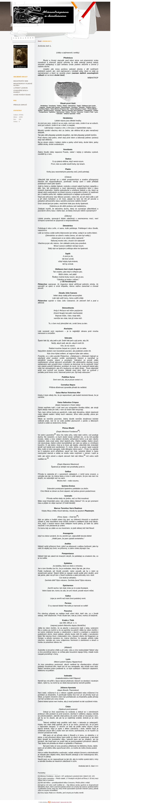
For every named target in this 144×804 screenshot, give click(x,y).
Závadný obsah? (55, 802)
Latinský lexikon (21, 88)
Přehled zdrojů (20, 105)
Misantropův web (21, 81)
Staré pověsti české (22, 95)
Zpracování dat (65, 802)
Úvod (39, 41)
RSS (70, 802)
